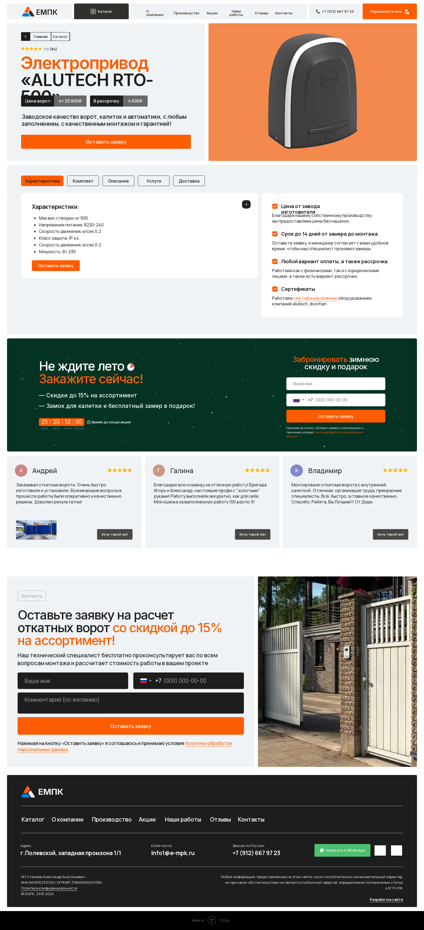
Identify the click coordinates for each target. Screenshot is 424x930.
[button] (390, 11)
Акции (212, 13)
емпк (47, 12)
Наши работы (236, 13)
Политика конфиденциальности (49, 888)
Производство (187, 13)
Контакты (283, 13)
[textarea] (131, 703)
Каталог (33, 819)
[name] (335, 383)
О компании (155, 13)
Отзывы (261, 13)
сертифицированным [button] (315, 298)
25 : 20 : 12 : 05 (61, 421)
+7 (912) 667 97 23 (256, 853)
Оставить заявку (336, 416)
